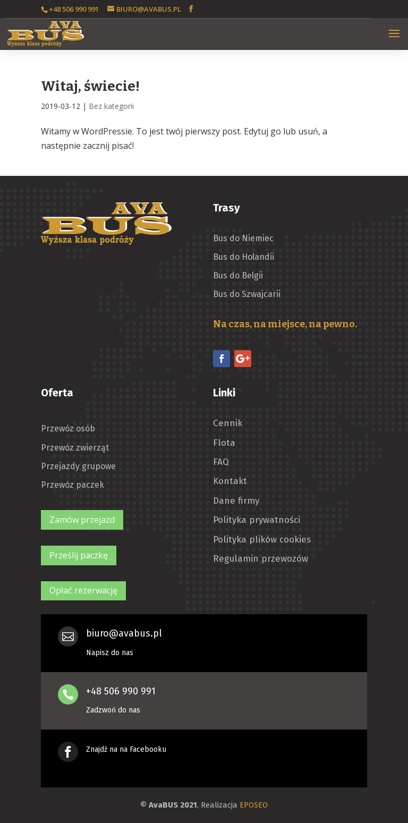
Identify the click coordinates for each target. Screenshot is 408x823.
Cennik (227, 423)
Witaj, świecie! (90, 86)
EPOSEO (254, 805)
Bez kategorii (111, 106)
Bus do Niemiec (243, 238)
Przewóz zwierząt (75, 448)
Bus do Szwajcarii (246, 294)
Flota (224, 443)
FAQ (221, 462)
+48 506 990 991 (121, 691)
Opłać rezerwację (83, 590)
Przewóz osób (68, 428)
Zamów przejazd (82, 519)
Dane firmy (236, 501)
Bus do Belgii (238, 275)
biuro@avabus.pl (124, 633)
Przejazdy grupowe (78, 466)
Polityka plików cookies (262, 539)
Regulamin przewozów (260, 559)
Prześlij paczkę (78, 555)
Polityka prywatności (256, 520)
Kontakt (230, 481)
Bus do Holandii (243, 257)
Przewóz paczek (72, 485)
